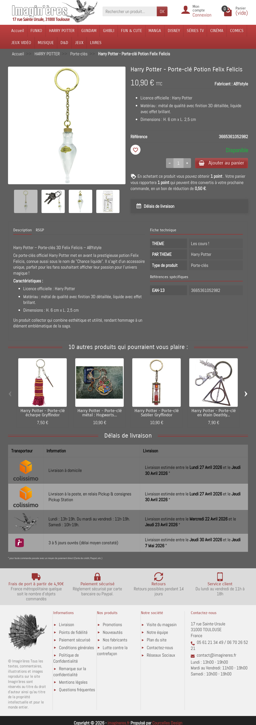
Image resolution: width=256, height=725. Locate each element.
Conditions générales (76, 647)
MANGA (154, 30)
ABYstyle (241, 84)
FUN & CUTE (131, 30)
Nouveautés (112, 632)
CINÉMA (216, 30)
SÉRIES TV (195, 30)
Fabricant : (223, 84)
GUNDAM (88, 30)
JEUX (79, 42)
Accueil (17, 30)
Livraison (66, 625)
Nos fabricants (115, 640)
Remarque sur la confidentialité (69, 671)
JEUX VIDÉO (21, 42)
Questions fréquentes (77, 690)
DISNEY (174, 30)
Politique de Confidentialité (66, 658)
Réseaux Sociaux (161, 655)
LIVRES (96, 42)
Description (22, 230)
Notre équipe (157, 632)
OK (162, 11)
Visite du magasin (161, 625)
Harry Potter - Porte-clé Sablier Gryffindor (156, 413)
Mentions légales (73, 682)
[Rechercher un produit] (129, 11)
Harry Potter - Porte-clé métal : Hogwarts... (100, 413)
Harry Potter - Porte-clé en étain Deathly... (214, 413)
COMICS (237, 30)
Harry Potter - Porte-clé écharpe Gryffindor (42, 413)
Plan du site (156, 640)
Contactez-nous (160, 647)
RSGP (40, 230)
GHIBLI (108, 30)
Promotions (112, 625)
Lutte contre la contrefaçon (112, 650)
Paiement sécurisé (74, 640)
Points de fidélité (73, 632)
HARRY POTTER (61, 30)
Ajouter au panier (221, 163)
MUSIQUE (46, 42)
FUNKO (36, 30)
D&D (64, 42)
